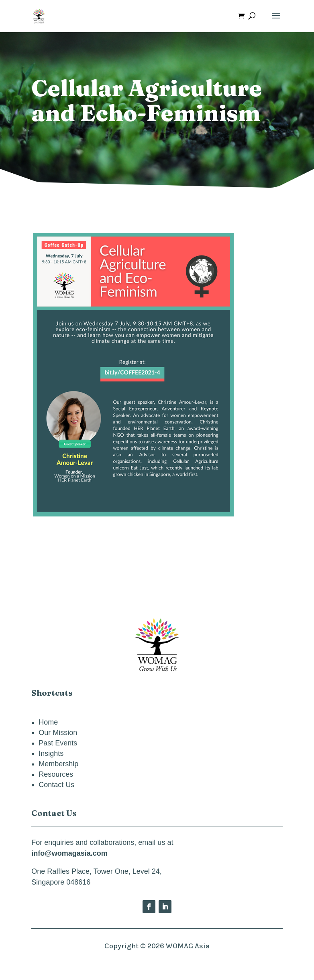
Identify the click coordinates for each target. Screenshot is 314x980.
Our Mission (58, 733)
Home (48, 722)
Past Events (58, 743)
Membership (58, 764)
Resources (56, 774)
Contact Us (56, 785)
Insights (51, 753)
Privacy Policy (157, 962)
